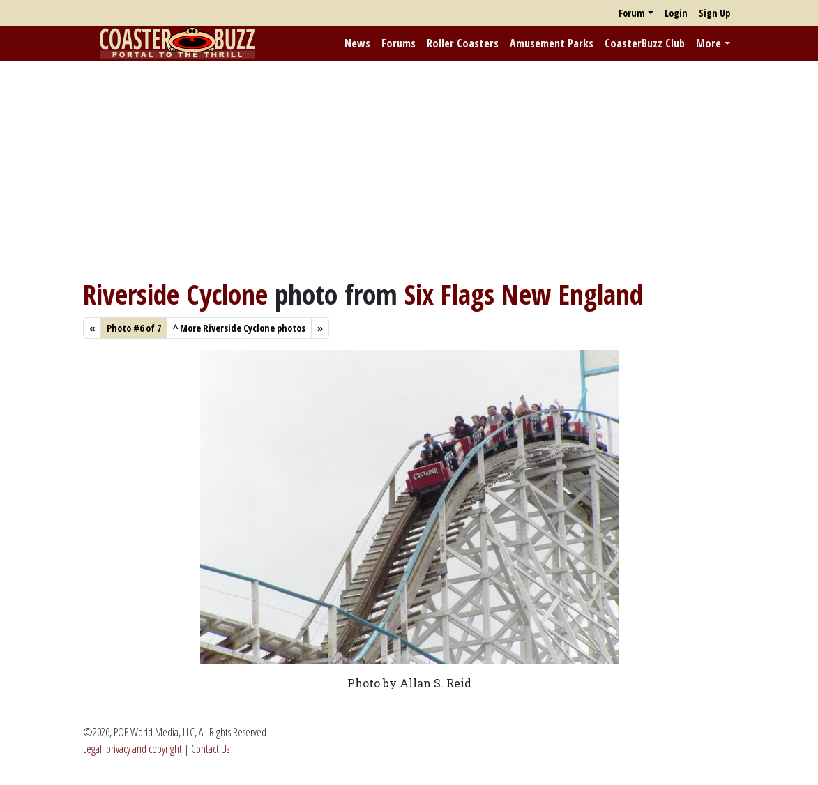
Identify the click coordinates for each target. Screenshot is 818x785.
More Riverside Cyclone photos (239, 328)
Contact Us (210, 748)
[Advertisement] (409, 169)
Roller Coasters (463, 43)
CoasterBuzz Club (645, 43)
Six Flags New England (523, 294)
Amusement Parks (551, 43)
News (357, 43)
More (708, 43)
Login (676, 13)
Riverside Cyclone (175, 294)
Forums (398, 43)
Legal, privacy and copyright (132, 748)
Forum (632, 13)
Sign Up (714, 13)
